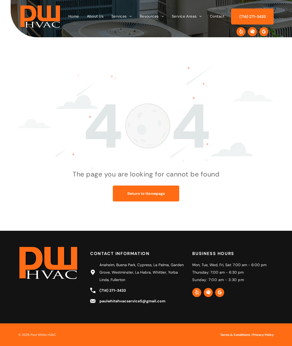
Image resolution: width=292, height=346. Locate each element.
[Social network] (252, 32)
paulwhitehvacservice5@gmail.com (132, 301)
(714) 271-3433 (112, 290)
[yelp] (240, 32)
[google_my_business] (263, 32)
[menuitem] (73, 16)
